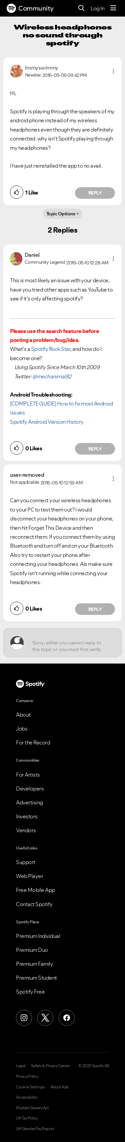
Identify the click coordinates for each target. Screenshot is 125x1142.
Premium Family (34, 963)
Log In (97, 8)
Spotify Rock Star (51, 349)
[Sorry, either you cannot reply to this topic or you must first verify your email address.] (68, 642)
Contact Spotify (34, 904)
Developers (30, 788)
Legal (21, 1065)
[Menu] (113, 8)
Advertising (29, 802)
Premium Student (36, 977)
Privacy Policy (27, 1076)
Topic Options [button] (60, 213)
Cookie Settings (30, 1087)
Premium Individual (38, 936)
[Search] (81, 8)
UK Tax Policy (27, 1118)
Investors (27, 816)
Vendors (26, 830)
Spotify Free (30, 991)
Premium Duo (32, 949)
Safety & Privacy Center (50, 1065)
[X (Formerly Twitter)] (45, 1018)
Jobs (21, 728)
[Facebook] (67, 1018)
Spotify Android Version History (47, 421)
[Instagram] (24, 1018)
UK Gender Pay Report (35, 1128)
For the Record (33, 742)
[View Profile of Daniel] (32, 254)
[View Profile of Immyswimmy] (41, 67)
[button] (113, 71)
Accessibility (26, 1097)
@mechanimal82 (51, 376)
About (23, 714)
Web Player (29, 876)
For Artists (28, 774)
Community (30, 8)
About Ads (59, 1087)
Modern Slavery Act (32, 1108)
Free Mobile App (35, 890)
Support (25, 862)
